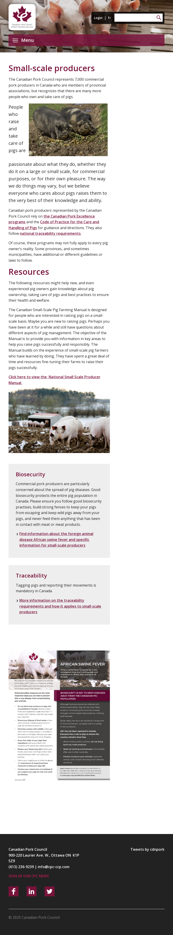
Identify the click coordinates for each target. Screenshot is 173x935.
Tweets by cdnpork (147, 849)
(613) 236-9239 (21, 866)
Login (98, 18)
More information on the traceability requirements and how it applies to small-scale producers (60, 606)
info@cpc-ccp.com (53, 866)
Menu (23, 40)
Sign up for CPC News (29, 876)
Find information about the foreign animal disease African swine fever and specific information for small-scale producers (56, 539)
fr (109, 18)
